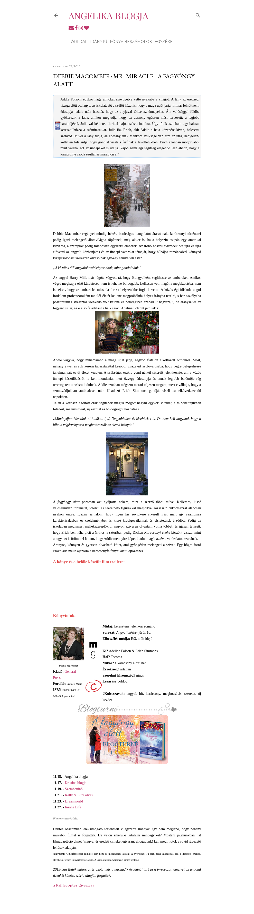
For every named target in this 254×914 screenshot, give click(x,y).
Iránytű (98, 41)
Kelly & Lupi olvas (79, 795)
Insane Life (73, 807)
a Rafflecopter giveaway (73, 885)
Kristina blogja (75, 783)
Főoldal (78, 41)
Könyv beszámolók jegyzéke (141, 41)
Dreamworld (74, 801)
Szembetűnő (73, 789)
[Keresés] (198, 14)
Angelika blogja (108, 15)
